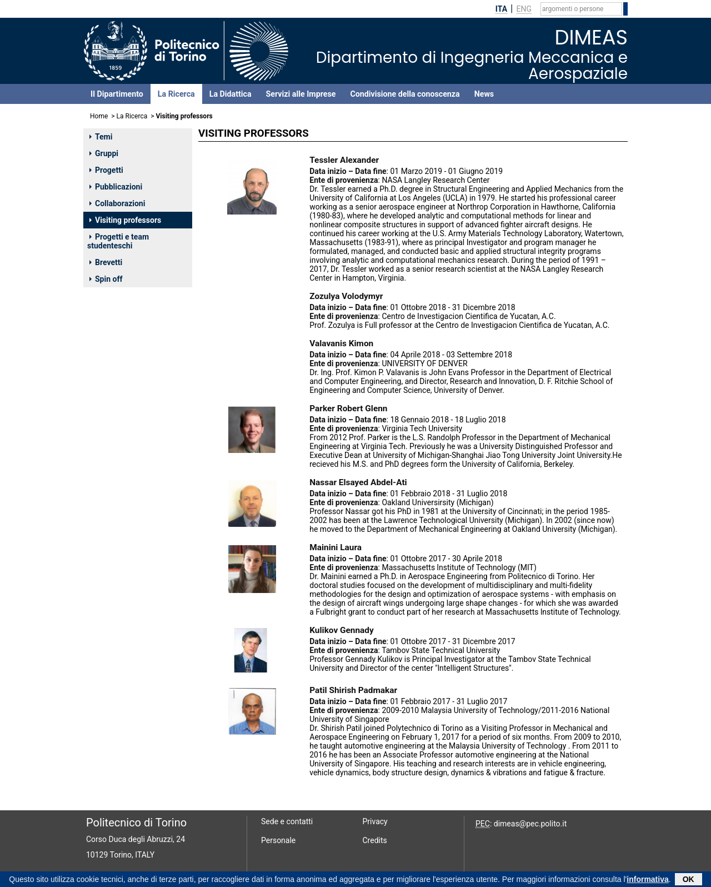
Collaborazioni (117, 203)
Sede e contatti (287, 821)
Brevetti (105, 262)
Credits (375, 840)
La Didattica (230, 93)
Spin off (105, 279)
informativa (647, 879)
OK (688, 879)
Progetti (106, 170)
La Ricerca (176, 93)
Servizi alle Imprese (301, 93)
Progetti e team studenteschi (118, 241)
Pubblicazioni (115, 186)
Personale (278, 840)
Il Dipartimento (117, 93)
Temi (100, 136)
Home (99, 116)
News (484, 93)
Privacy (375, 821)
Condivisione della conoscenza (404, 93)
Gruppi (103, 153)
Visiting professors (125, 220)
